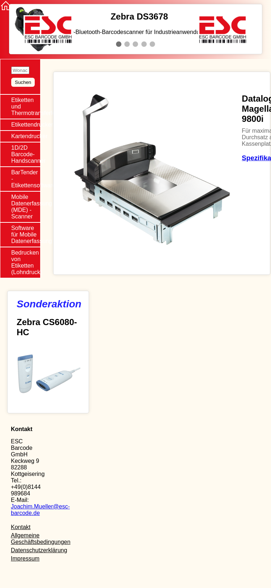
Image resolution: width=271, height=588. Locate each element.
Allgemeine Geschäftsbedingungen (41, 538)
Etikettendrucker (25, 125)
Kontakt (20, 527)
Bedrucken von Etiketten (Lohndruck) (25, 262)
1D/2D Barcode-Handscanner (25, 154)
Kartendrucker (25, 136)
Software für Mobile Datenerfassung (25, 234)
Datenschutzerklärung (39, 550)
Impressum (25, 558)
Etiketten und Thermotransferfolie (25, 106)
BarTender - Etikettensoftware (25, 178)
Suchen (23, 82)
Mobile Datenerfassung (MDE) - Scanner (25, 207)
